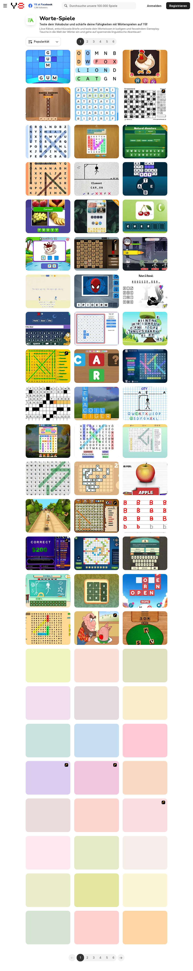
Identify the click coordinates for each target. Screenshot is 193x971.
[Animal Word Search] (96, 516)
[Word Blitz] (48, 890)
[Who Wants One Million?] (48, 553)
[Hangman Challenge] (145, 403)
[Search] (65, 5)
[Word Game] (145, 179)
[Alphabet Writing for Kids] (145, 516)
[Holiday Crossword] (48, 927)
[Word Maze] (145, 815)
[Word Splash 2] (145, 665)
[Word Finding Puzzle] (96, 927)
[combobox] (43, 41)
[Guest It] (145, 553)
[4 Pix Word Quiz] (96, 740)
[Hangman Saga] (96, 179)
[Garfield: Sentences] (48, 328)
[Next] (121, 957)
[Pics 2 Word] (48, 665)
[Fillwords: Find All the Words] (48, 628)
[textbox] (43, 41)
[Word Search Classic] (96, 441)
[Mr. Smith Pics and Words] (145, 216)
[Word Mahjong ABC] (145, 328)
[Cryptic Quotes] (145, 740)
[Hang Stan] (96, 628)
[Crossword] (145, 104)
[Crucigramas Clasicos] (48, 403)
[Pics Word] (48, 216)
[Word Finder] (48, 104)
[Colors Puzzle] (96, 890)
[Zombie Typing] (145, 254)
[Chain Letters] (96, 254)
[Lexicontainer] (96, 478)
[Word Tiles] (145, 853)
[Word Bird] (145, 366)
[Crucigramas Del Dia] (145, 927)
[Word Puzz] (145, 66)
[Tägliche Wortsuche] (48, 478)
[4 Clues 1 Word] (96, 216)
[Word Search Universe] (48, 179)
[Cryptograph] (48, 740)
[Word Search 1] (96, 778)
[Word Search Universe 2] (48, 141)
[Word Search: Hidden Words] (96, 141)
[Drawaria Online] (145, 703)
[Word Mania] (48, 66)
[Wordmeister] (96, 553)
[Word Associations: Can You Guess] (145, 141)
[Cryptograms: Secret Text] (48, 291)
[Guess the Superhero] (96, 291)
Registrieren (178, 5)
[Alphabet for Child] (145, 478)
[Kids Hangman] (48, 591)
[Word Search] (96, 66)
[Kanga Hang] (48, 815)
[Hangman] (145, 291)
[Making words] (96, 366)
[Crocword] (96, 853)
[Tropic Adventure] (48, 516)
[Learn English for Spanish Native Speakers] (96, 815)
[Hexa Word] (48, 703)
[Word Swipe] (96, 403)
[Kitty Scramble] (145, 890)
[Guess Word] (96, 703)
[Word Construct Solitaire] (96, 328)
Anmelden (154, 5)
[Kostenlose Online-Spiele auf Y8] (17, 6)
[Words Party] (96, 591)
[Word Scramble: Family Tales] (96, 665)
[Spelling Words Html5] (48, 254)
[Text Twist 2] (145, 778)
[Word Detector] (145, 628)
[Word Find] (48, 366)
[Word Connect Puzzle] (145, 591)
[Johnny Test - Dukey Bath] (48, 778)
